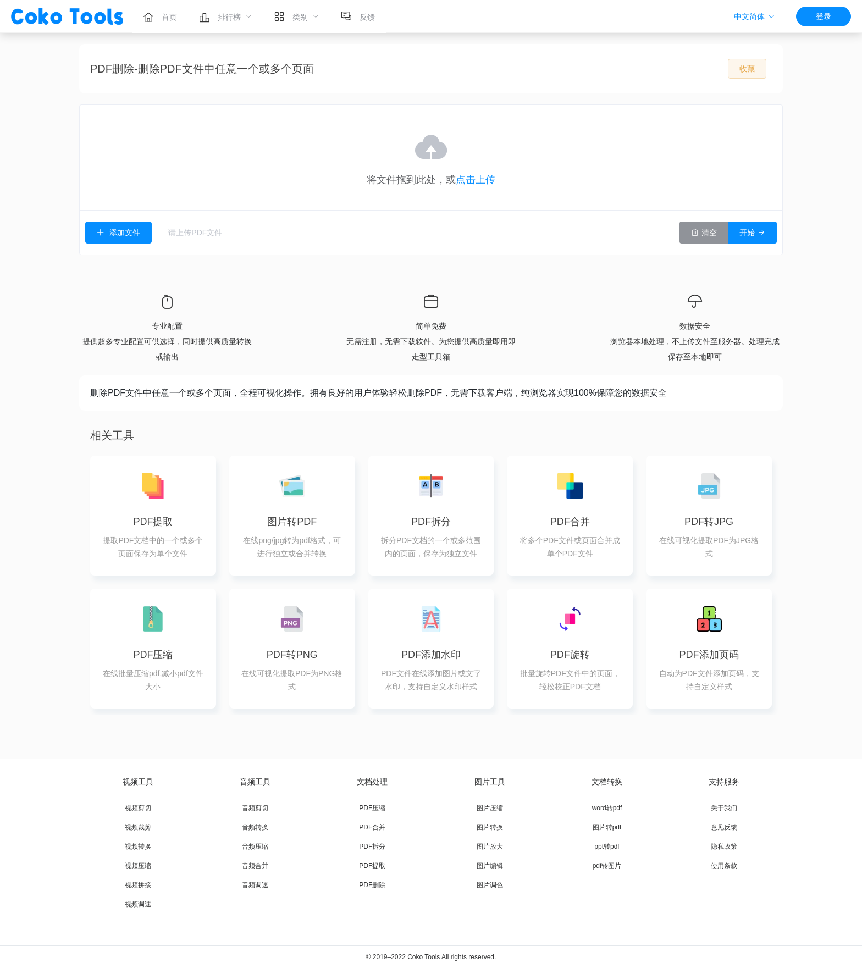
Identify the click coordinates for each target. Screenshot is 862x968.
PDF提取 (372, 866)
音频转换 (255, 827)
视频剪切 (138, 808)
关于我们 (724, 808)
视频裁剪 (138, 827)
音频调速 (255, 885)
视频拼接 (138, 885)
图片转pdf (607, 827)
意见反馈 (724, 827)
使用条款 (724, 866)
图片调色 (490, 885)
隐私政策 (724, 846)
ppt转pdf (606, 846)
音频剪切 (255, 808)
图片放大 (490, 846)
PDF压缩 (372, 808)
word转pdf (607, 808)
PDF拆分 (372, 846)
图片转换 (490, 827)
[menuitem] (160, 16)
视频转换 (138, 846)
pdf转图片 (607, 866)
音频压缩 (255, 846)
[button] (754, 16)
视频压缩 (138, 866)
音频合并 (255, 866)
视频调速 (138, 904)
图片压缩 (490, 808)
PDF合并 (372, 827)
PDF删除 (372, 885)
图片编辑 (490, 866)
